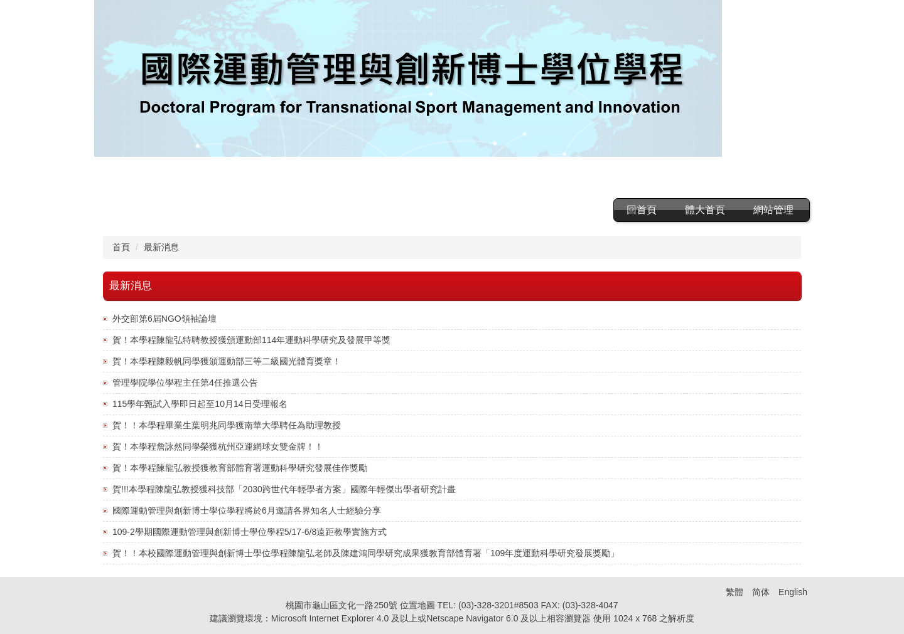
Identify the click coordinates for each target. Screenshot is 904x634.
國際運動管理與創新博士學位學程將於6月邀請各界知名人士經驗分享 (246, 510)
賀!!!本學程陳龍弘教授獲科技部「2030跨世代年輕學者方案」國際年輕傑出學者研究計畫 (284, 489)
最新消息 (161, 247)
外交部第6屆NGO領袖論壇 (164, 319)
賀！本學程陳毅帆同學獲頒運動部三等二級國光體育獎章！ (226, 361)
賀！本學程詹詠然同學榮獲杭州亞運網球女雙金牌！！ (217, 446)
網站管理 (773, 209)
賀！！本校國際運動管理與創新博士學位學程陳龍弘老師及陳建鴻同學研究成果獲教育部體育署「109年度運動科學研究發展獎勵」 (365, 553)
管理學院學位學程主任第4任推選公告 (185, 383)
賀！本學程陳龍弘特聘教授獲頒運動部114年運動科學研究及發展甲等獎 (251, 340)
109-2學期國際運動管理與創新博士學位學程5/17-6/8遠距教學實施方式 (249, 532)
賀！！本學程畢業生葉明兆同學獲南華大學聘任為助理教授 (226, 425)
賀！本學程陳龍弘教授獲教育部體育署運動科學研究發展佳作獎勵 (239, 468)
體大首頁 (705, 209)
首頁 (121, 247)
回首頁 (642, 209)
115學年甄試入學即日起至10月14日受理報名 (200, 404)
